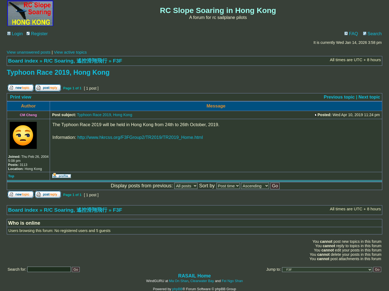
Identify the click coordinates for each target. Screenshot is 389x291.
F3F (117, 61)
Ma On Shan (179, 281)
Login (15, 33)
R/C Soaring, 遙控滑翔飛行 (75, 61)
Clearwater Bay (202, 281)
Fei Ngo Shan (232, 281)
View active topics (70, 52)
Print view (20, 97)
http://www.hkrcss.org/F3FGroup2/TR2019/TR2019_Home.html (140, 137)
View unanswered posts (29, 52)
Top (11, 176)
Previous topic (339, 97)
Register (37, 33)
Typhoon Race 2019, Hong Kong (58, 72)
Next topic (369, 97)
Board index (23, 61)
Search (372, 33)
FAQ (351, 33)
